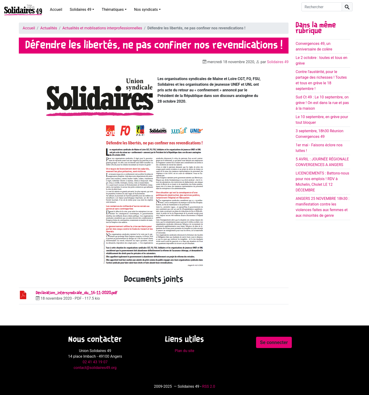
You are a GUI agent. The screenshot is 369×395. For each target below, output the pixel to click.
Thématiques (113, 9)
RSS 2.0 (208, 386)
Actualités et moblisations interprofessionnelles (102, 28)
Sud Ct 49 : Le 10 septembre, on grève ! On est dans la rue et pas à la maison (322, 103)
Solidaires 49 (80, 9)
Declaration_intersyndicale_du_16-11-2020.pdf (77, 293)
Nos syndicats (146, 9)
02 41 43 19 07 (95, 362)
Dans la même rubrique (316, 28)
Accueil (56, 9)
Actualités (48, 28)
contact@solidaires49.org (95, 367)
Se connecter (274, 342)
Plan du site (184, 351)
